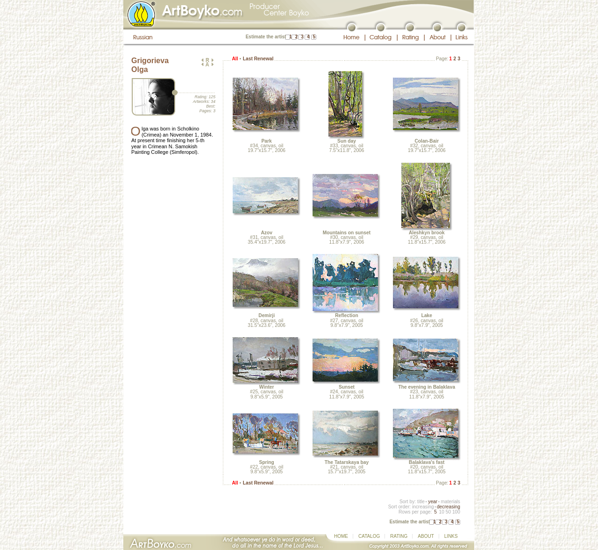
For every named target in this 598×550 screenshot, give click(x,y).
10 (441, 511)
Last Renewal (258, 58)
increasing (423, 506)
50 (448, 511)
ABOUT (426, 536)
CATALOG (369, 536)
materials (450, 501)
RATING (398, 536)
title (421, 501)
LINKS (451, 536)
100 (456, 511)
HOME (341, 536)
